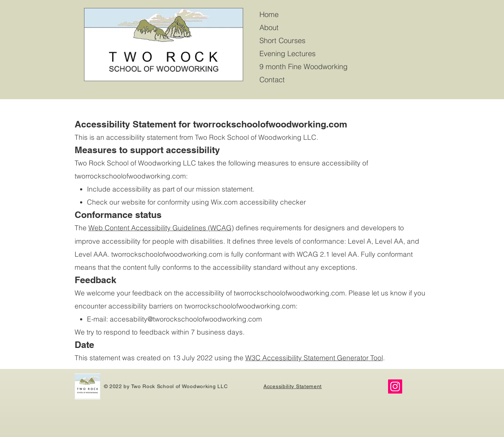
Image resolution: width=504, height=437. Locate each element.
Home (269, 14)
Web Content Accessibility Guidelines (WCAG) (161, 227)
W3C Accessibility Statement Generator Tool (314, 357)
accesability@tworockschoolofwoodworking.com (186, 319)
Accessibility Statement (292, 386)
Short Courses (282, 40)
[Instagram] (395, 386)
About (269, 27)
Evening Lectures (287, 53)
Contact (272, 79)
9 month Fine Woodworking (303, 66)
